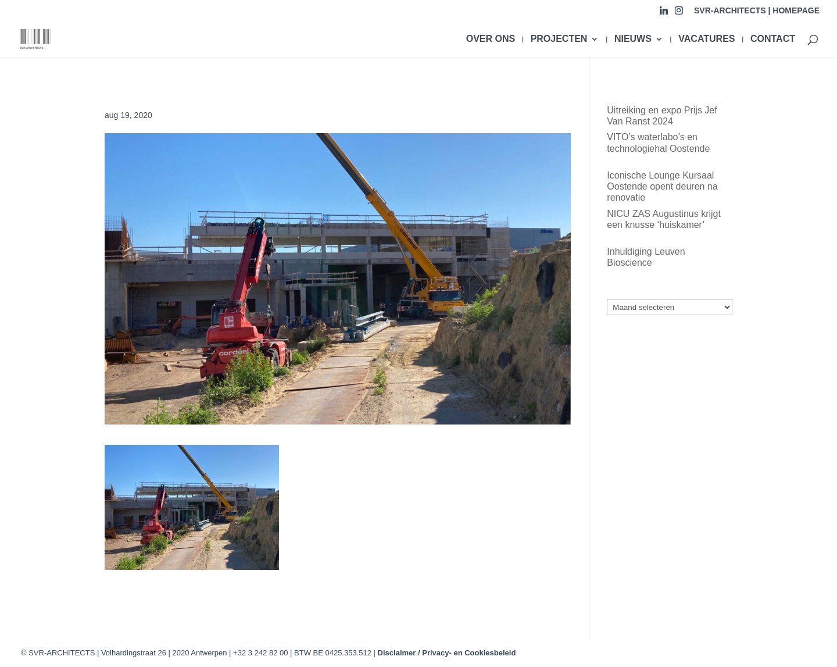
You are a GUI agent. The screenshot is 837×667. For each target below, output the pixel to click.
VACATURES (706, 39)
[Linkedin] (663, 13)
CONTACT (772, 39)
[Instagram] (679, 13)
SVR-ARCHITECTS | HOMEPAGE (757, 10)
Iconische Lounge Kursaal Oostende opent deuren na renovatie (662, 186)
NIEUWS (633, 39)
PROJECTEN (559, 39)
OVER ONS (490, 39)
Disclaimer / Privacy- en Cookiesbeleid (447, 652)
